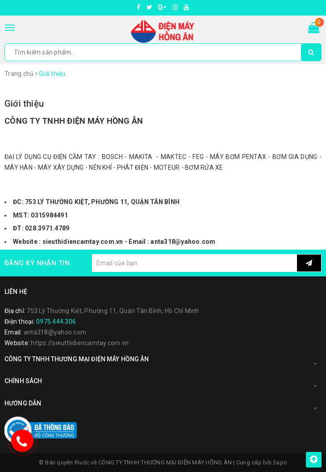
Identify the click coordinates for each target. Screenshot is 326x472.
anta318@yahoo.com (55, 332)
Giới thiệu (24, 103)
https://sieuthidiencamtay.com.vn (80, 343)
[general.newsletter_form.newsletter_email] (194, 263)
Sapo (280, 462)
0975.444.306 (56, 321)
